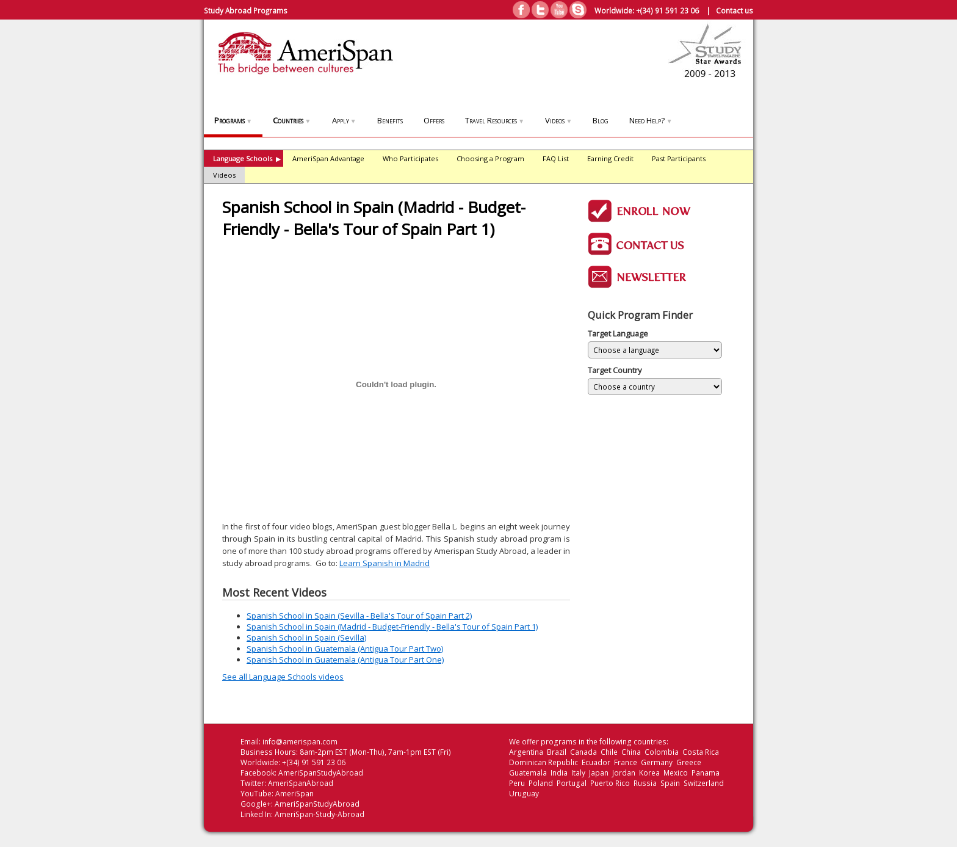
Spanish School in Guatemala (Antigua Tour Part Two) (345, 648)
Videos (558, 120)
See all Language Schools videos (283, 676)
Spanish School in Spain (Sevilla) (306, 637)
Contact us (734, 10)
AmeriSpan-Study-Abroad (319, 814)
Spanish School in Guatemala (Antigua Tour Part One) (345, 659)
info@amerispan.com (300, 741)
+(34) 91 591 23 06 (667, 10)
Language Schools (247, 158)
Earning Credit (610, 158)
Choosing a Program (490, 158)
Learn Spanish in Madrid (384, 563)
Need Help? (650, 120)
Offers (434, 120)
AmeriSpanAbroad (300, 783)
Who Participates (410, 158)
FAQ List (556, 158)
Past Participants (679, 158)
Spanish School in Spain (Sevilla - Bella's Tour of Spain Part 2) (359, 615)
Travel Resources (494, 120)
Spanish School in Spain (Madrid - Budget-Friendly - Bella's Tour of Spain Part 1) (392, 626)
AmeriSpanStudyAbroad (320, 773)
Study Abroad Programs (245, 10)
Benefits (390, 120)
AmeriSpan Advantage (328, 158)
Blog (601, 120)
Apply (344, 120)
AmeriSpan (294, 793)
